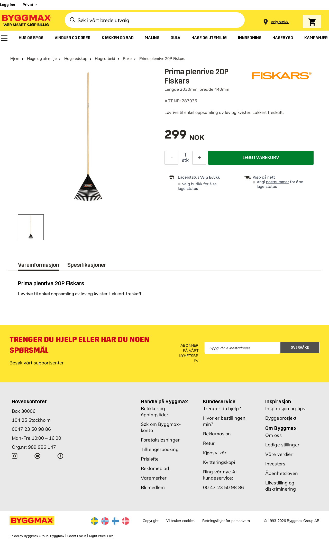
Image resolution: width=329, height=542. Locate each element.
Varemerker (154, 478)
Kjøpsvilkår (214, 453)
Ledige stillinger (282, 445)
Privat (28, 4)
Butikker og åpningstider (154, 412)
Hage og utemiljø (42, 58)
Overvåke (300, 347)
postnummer (277, 182)
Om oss (273, 435)
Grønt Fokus (76, 536)
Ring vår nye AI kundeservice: (220, 475)
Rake (127, 58)
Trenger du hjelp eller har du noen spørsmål (79, 345)
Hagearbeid (105, 58)
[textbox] (184, 137)
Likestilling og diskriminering (280, 486)
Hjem (14, 58)
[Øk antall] (199, 158)
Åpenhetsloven (281, 473)
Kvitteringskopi (219, 462)
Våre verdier (279, 454)
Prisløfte (150, 459)
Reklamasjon (217, 434)
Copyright (151, 520)
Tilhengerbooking (160, 449)
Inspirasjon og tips (285, 408)
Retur (209, 443)
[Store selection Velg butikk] (279, 22)
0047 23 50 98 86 (31, 429)
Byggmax (57, 536)
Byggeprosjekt (280, 418)
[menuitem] (4, 38)
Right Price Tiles (101, 536)
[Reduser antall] (171, 158)
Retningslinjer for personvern (226, 520)
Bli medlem (153, 487)
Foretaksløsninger (160, 440)
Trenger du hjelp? (222, 408)
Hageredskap (75, 58)
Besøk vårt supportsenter (37, 363)
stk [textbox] (185, 160)
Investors (275, 464)
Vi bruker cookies (180, 520)
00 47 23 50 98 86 (223, 487)
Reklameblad (155, 468)
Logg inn (7, 4)
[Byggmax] (26, 20)
